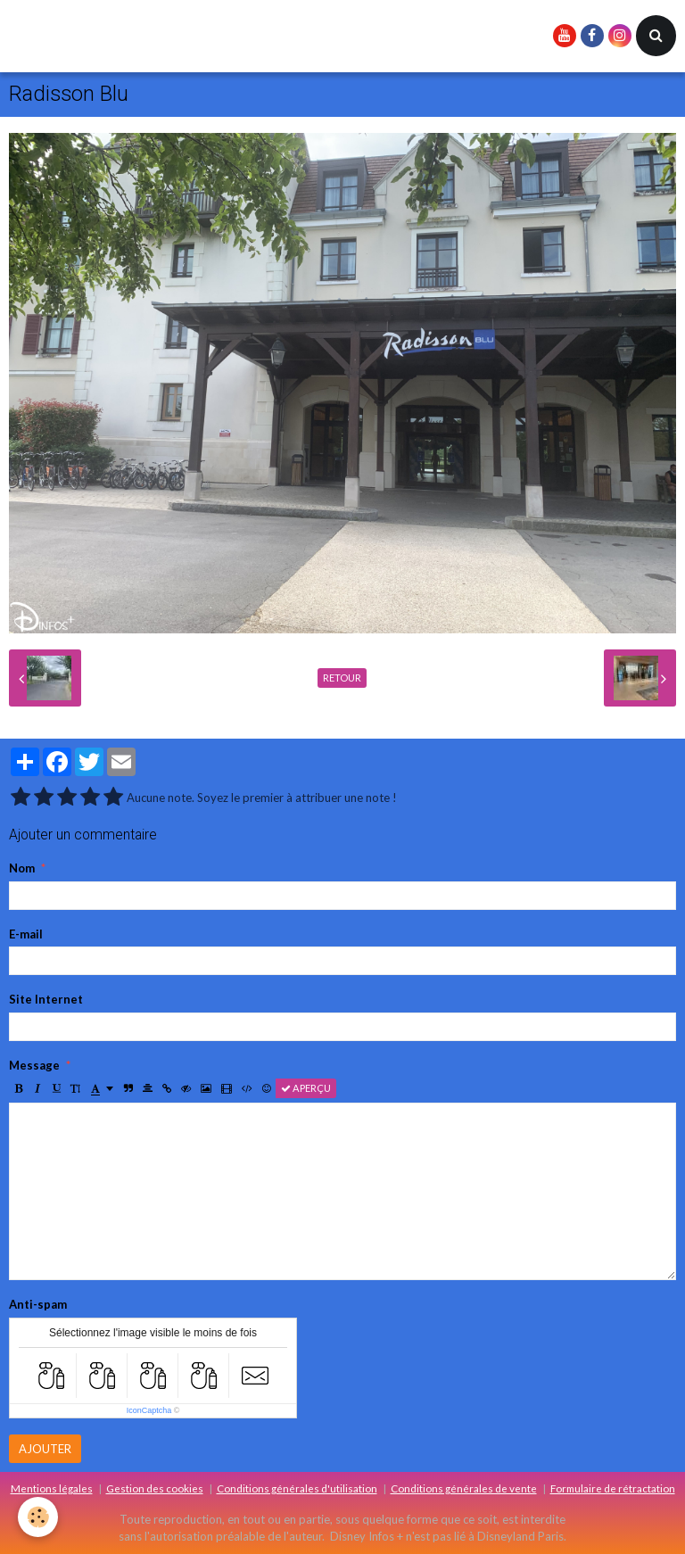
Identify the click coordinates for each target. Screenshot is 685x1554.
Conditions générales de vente (464, 1488)
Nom (22, 868)
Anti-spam (38, 1304)
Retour (342, 677)
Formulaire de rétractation (612, 1488)
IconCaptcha (149, 1410)
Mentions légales (52, 1488)
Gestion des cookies (154, 1488)
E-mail (26, 934)
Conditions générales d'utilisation (297, 1488)
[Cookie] (38, 1517)
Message (34, 1065)
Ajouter (45, 1449)
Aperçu (306, 1088)
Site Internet (46, 999)
